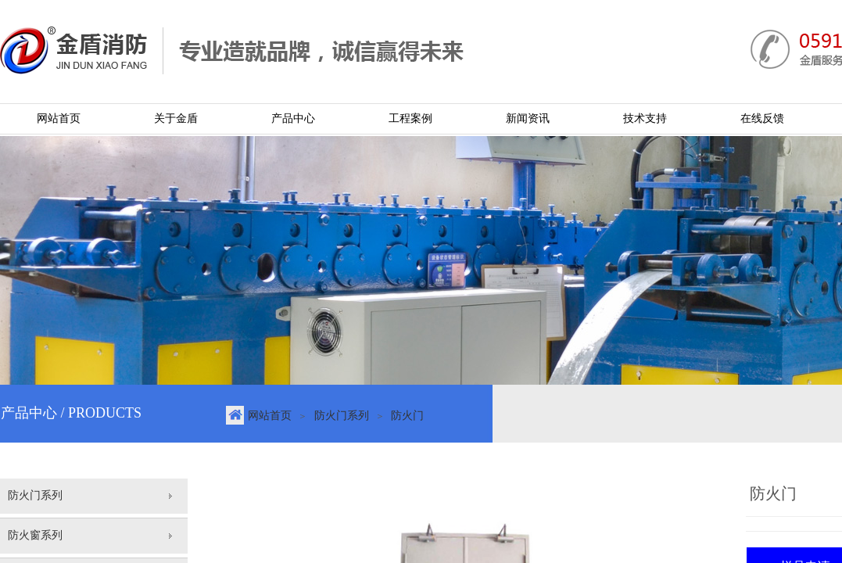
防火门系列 (341, 415)
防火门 (407, 415)
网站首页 (270, 415)
